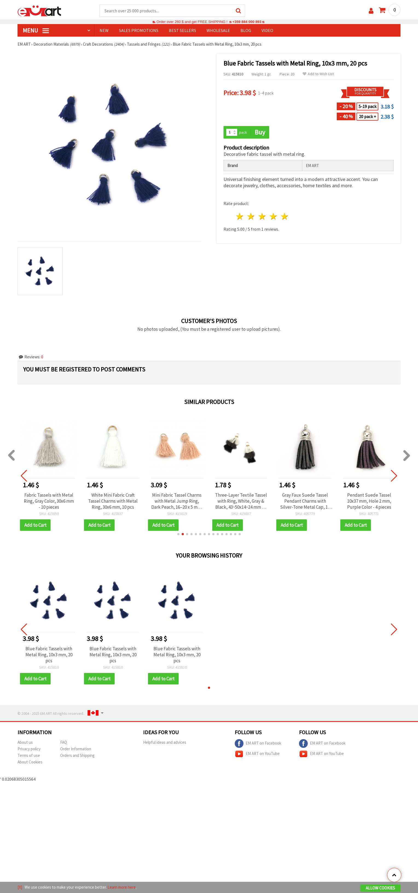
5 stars (284, 216)
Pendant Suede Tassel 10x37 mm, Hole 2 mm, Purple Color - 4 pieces (369, 501)
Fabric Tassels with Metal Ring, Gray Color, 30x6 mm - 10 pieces (49, 501)
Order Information (75, 748)
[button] (178, 534)
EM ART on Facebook (258, 743)
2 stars (251, 216)
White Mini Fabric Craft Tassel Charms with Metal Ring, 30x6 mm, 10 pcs (113, 501)
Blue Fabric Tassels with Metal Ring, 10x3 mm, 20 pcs (48, 655)
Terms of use (29, 755)
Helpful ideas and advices (164, 742)
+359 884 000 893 (246, 22)
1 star (240, 216)
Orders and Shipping (77, 755)
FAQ (63, 742)
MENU (36, 30)
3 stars (262, 216)
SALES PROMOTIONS (138, 30)
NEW (104, 30)
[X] (20, 887)
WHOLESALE (218, 30)
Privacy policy (29, 748)
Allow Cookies (380, 888)
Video (267, 30)
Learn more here (122, 887)
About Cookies (30, 762)
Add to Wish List (318, 74)
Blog (245, 30)
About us (25, 742)
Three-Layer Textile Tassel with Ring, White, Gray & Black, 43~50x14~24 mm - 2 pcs (241, 501)
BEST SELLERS (182, 30)
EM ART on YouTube (257, 753)
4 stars (273, 216)
